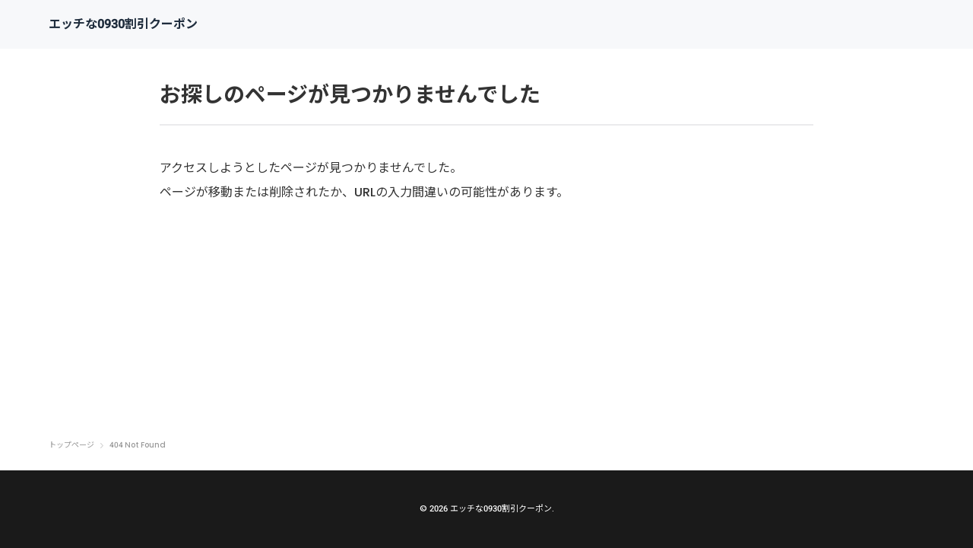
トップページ (71, 445)
